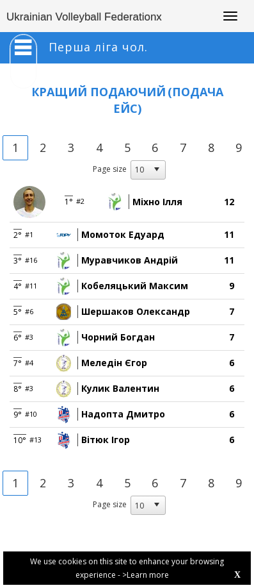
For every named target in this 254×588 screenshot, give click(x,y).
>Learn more (145, 574)
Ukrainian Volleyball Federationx (84, 17)
